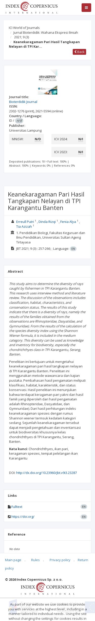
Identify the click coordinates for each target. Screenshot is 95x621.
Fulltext (16, 506)
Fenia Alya (68, 221)
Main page (13, 560)
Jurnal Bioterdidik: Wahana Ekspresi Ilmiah (45, 32)
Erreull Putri (25, 221)
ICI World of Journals (24, 27)
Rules (35, 560)
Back (79, 51)
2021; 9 (21, 37)
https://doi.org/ (22, 516)
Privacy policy (60, 560)
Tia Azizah (24, 226)
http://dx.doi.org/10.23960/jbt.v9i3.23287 (46, 472)
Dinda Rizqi (47, 221)
